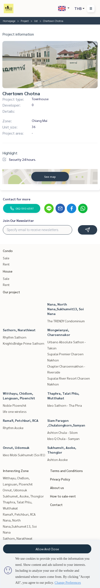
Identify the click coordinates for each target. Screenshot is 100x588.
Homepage (9, 21)
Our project (11, 292)
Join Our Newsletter (18, 220)
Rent (6, 264)
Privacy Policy (60, 479)
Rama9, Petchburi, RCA (20, 420)
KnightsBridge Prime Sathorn (23, 343)
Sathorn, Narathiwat (19, 330)
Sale (6, 258)
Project (25, 21)
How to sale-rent (63, 496)
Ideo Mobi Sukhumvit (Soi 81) (24, 455)
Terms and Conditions (66, 470)
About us (57, 487)
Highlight (9, 152)
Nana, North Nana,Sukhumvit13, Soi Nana (65, 309)
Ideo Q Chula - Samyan (63, 438)
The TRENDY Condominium (66, 321)
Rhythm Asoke (13, 428)
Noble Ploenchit (14, 405)
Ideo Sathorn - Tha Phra (64, 405)
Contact (56, 504)
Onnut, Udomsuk (16, 447)
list (36, 21)
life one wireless (15, 411)
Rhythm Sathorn (14, 337)
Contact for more (16, 199)
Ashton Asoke (57, 459)
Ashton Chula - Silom (62, 432)
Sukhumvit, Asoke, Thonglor (23, 496)
